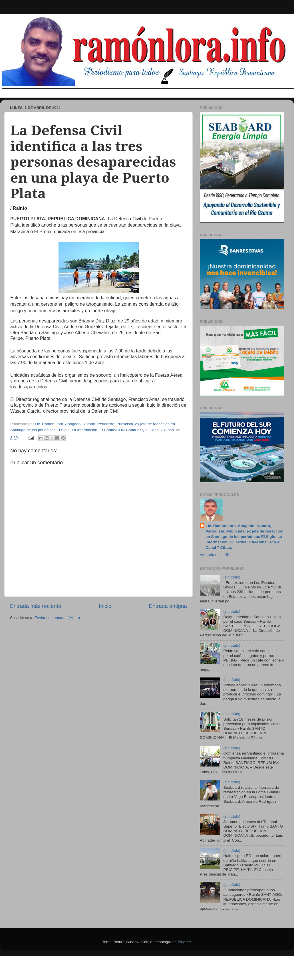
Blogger (184, 942)
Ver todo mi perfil (214, 554)
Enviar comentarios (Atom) (57, 618)
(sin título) (231, 577)
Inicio (105, 606)
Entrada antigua (168, 606)
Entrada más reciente (35, 606)
